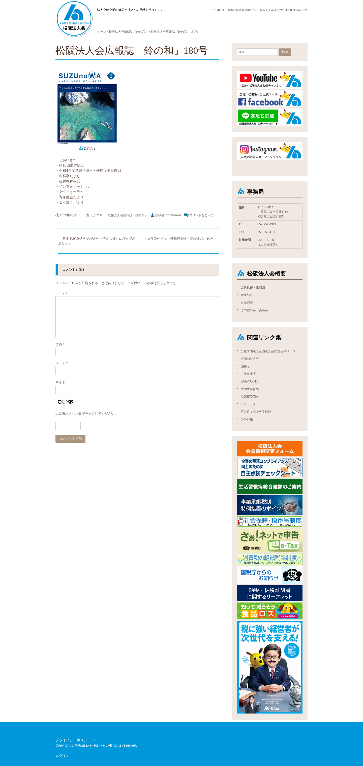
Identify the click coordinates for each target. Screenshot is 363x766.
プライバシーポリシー (73, 740)
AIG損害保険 (249, 396)
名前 (59, 344)
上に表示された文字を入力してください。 (86, 413)
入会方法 (182, 20)
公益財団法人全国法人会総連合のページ (268, 351)
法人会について (123, 20)
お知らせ (199, 20)
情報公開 (245, 20)
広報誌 (229, 20)
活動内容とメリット (155, 20)
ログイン (62, 756)
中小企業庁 (248, 374)
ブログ (215, 20)
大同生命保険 (250, 389)
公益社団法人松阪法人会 (74, 18)
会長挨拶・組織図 (253, 287)
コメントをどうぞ (201, 215)
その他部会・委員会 (254, 310)
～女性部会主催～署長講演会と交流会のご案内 (180, 238)
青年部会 (247, 295)
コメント (62, 293)
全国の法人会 (250, 359)
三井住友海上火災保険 (256, 412)
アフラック (248, 404)
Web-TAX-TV (249, 381)
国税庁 (245, 366)
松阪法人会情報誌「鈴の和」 (127, 215)
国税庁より (265, 20)
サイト (60, 382)
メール (61, 363)
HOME (102, 20)
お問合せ (284, 20)
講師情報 (247, 419)
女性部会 (247, 302)
